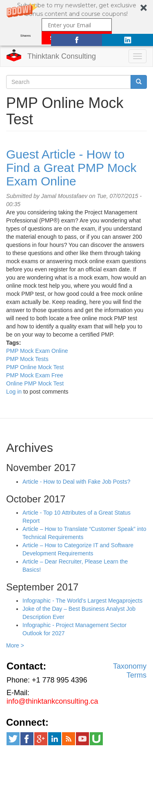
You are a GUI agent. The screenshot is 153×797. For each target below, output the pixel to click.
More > (15, 645)
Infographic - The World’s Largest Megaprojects (82, 600)
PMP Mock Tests (27, 359)
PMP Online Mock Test (35, 367)
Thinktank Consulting (61, 56)
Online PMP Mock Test (35, 383)
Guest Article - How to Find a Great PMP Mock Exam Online (71, 168)
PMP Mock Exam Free (34, 375)
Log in (14, 391)
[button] (76, 23)
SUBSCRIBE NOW (76, 38)
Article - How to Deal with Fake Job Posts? (76, 481)
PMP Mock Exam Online (37, 351)
